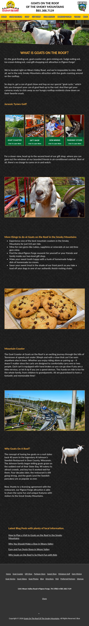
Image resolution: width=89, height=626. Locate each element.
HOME (4, 17)
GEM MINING (49, 17)
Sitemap (80, 579)
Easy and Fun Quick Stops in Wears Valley (29, 549)
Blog (42, 579)
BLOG (85, 17)
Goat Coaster (18, 574)
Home (8, 574)
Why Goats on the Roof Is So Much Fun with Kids (32, 554)
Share (44, 598)
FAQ (57, 579)
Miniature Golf (64, 574)
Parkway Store (39, 574)
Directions (50, 579)
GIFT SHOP (36, 17)
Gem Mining (77, 574)
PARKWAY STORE (64, 17)
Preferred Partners (67, 579)
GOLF (27, 17)
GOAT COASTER (15, 17)
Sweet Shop (52, 574)
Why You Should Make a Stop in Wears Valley (30, 543)
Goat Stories (10, 579)
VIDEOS (77, 17)
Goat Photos (33, 579)
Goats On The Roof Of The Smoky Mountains (41, 618)
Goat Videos (22, 579)
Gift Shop (28, 574)
